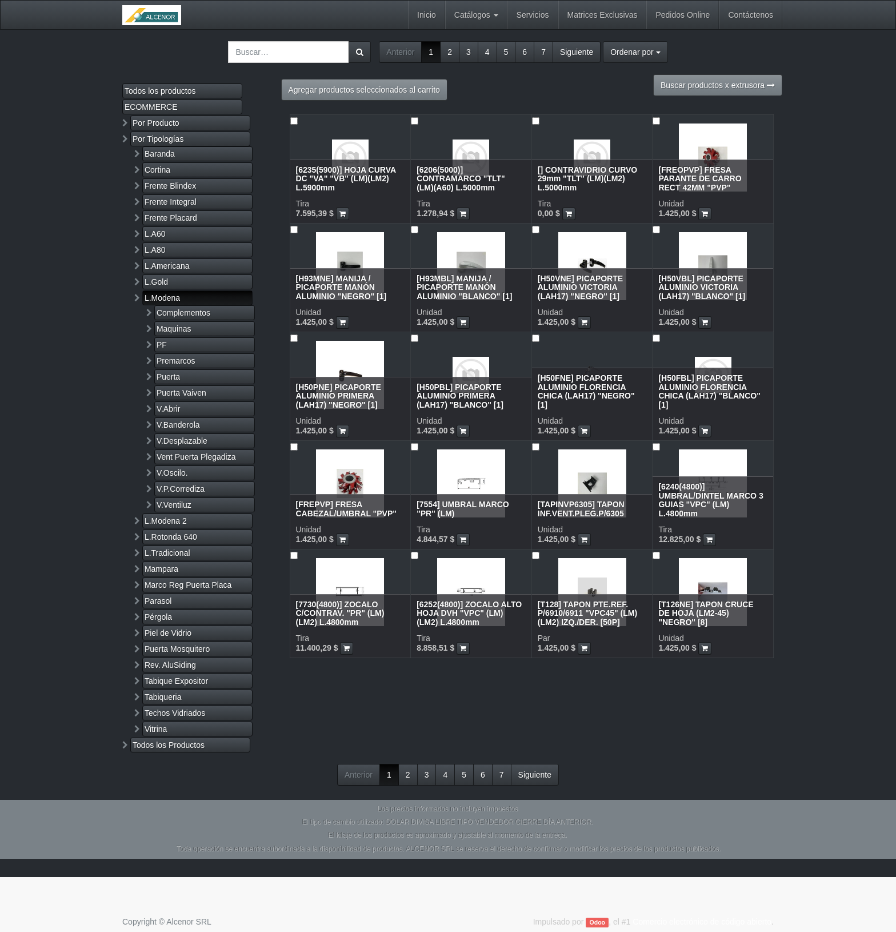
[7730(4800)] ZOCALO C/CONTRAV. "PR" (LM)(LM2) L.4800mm (340, 613)
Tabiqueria (163, 697)
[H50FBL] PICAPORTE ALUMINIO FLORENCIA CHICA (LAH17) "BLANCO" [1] (709, 391)
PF (162, 344)
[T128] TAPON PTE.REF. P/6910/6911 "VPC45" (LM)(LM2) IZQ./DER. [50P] (587, 613)
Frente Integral (171, 201)
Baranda (160, 153)
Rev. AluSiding (170, 665)
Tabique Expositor (176, 681)
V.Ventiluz (174, 504)
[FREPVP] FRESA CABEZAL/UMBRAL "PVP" (346, 508)
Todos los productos (160, 90)
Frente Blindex (170, 185)
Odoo (597, 922)
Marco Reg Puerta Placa (188, 585)
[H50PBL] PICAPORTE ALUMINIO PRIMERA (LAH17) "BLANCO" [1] (460, 396)
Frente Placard (171, 217)
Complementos (183, 312)
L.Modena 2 (166, 520)
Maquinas (174, 328)
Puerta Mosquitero (177, 649)
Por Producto (156, 123)
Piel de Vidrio (168, 633)
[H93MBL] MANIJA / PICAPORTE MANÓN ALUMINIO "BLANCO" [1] (464, 287)
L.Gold (156, 281)
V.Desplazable (182, 440)
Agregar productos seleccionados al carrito (364, 89)
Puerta (168, 376)
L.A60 (155, 233)
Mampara (161, 568)
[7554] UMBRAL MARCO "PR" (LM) (463, 508)
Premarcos (176, 360)
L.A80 (155, 249)
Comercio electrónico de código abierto (702, 921)
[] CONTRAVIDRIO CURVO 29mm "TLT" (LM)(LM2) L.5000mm (587, 178)
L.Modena (162, 297)
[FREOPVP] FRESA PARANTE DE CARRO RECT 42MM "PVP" (699, 178)
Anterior (400, 52)
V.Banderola (178, 424)
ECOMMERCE (151, 106)
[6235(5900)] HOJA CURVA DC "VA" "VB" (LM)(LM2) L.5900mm (346, 178)
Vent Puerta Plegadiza (196, 456)
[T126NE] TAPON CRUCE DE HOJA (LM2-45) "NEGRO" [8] (705, 613)
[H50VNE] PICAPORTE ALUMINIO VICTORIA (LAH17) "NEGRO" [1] (580, 287)
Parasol (158, 601)
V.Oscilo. (172, 472)
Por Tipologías (158, 139)
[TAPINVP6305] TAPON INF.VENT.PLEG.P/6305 (581, 508)
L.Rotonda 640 (171, 536)
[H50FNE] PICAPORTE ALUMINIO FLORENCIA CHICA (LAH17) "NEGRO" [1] (586, 391)
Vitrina (156, 729)
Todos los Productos (169, 745)
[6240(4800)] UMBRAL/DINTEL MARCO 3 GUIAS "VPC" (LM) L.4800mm (710, 499)
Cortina (157, 169)
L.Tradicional (167, 552)
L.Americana (167, 265)
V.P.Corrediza (181, 488)
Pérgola (158, 617)
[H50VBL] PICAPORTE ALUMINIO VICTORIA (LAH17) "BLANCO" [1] (701, 287)
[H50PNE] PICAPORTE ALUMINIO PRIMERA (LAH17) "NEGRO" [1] (338, 396)
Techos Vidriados (175, 713)
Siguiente (576, 52)
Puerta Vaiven (181, 392)
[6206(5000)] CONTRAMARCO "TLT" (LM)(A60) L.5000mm (461, 178)
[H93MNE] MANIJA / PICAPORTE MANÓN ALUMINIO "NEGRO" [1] (341, 287)
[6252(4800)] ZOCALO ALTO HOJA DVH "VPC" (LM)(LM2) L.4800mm (469, 613)
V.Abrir (169, 408)
